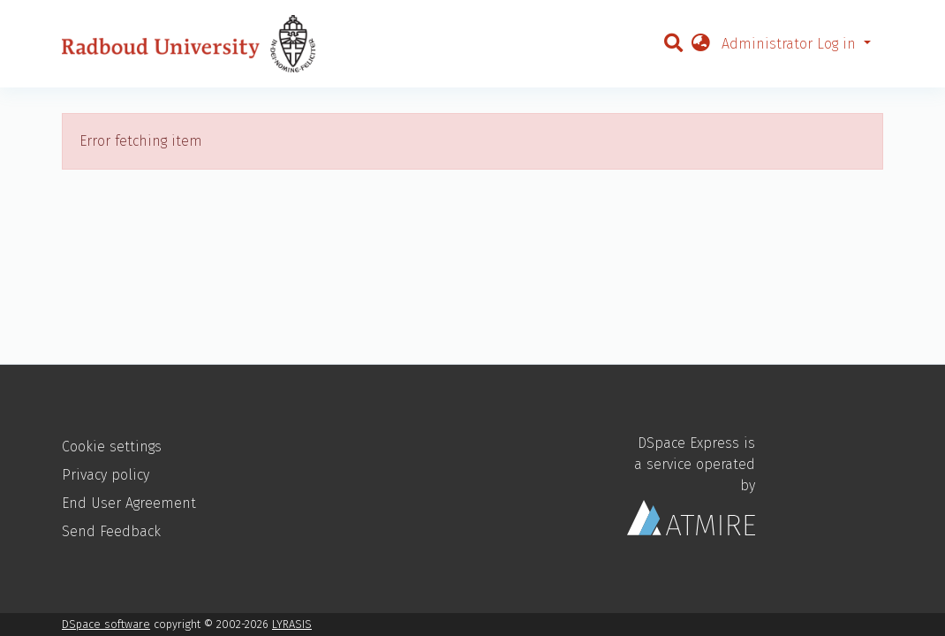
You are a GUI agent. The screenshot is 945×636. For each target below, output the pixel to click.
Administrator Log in (791, 43)
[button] (700, 44)
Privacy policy (105, 474)
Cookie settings (112, 446)
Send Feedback (111, 531)
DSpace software (106, 624)
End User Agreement (129, 503)
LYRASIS (292, 624)
